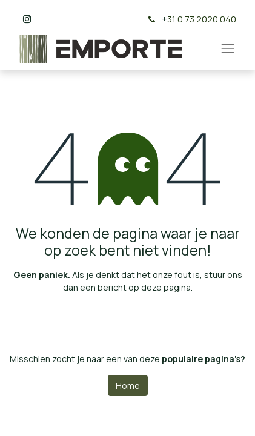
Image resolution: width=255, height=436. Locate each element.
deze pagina (166, 287)
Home (128, 385)
